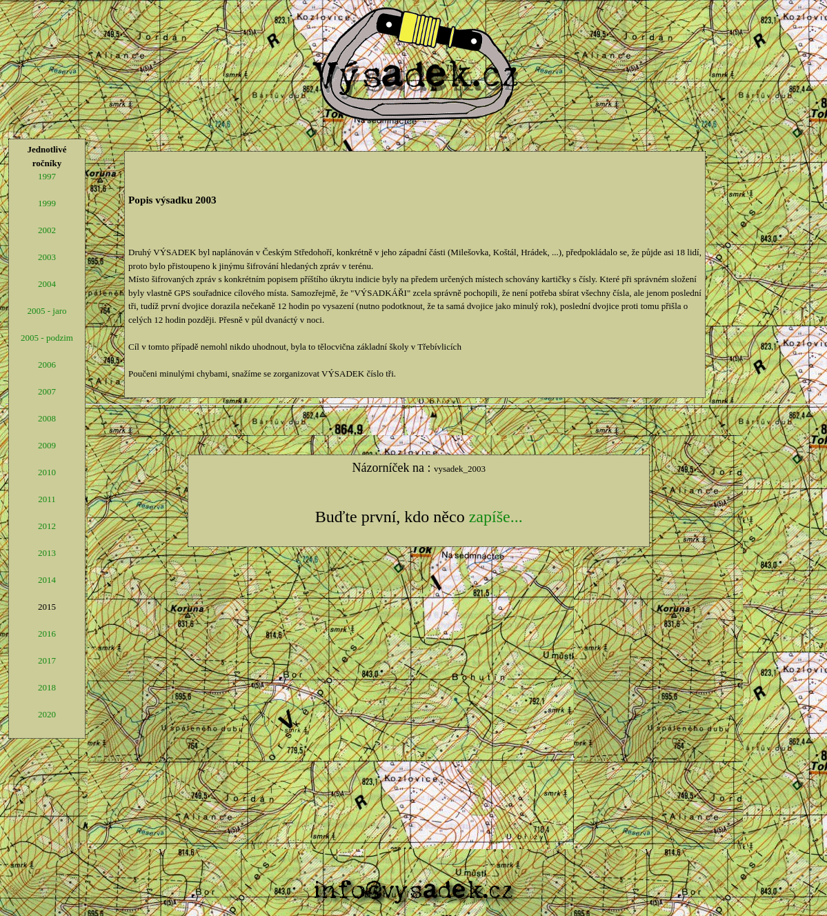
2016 (47, 633)
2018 (47, 687)
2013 (47, 553)
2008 (47, 418)
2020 (47, 714)
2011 (47, 499)
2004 (47, 284)
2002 (47, 230)
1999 (47, 203)
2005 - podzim (47, 337)
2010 (47, 472)
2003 (47, 257)
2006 (47, 364)
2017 (47, 660)
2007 (47, 391)
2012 (47, 526)
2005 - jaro (46, 311)
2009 (47, 445)
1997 (47, 176)
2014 (47, 580)
